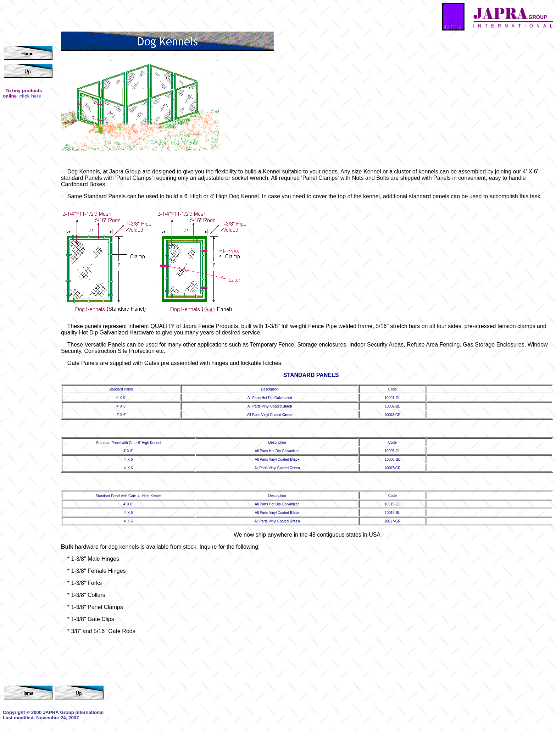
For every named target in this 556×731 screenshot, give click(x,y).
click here (30, 96)
